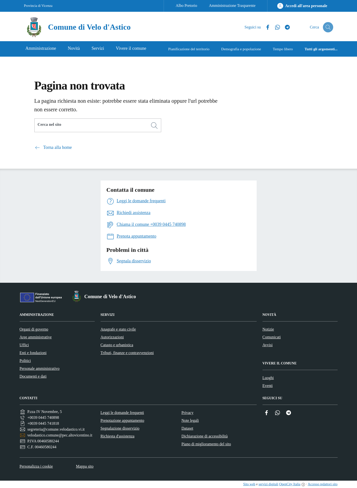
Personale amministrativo (40, 368)
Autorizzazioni (112, 337)
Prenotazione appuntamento (122, 420)
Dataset (187, 428)
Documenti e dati (33, 376)
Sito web (249, 484)
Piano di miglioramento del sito (206, 444)
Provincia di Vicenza (38, 6)
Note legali (190, 420)
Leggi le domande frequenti (122, 413)
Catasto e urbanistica (117, 345)
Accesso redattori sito (322, 484)
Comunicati (272, 337)
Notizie (268, 329)
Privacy (188, 413)
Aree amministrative (36, 337)
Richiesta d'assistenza (117, 436)
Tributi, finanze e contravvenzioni (127, 353)
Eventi (268, 386)
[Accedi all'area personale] (302, 6)
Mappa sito (84, 466)
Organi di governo (34, 329)
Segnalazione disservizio (120, 428)
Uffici (24, 345)
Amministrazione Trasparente (232, 5)
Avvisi (268, 345)
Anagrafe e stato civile (118, 329)
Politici (25, 361)
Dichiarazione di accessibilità (205, 436)
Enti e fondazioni (33, 353)
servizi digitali (268, 484)
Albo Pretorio (186, 5)
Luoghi (268, 378)
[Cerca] (154, 125)
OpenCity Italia (290, 484)
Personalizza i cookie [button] (36, 466)
